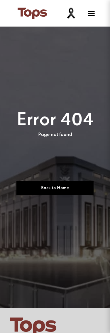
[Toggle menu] (90, 13)
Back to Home (55, 188)
